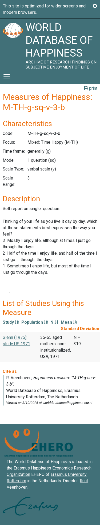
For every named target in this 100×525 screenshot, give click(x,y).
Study (11, 322)
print (90, 88)
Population (34, 322)
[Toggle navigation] (7, 77)
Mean (69, 322)
